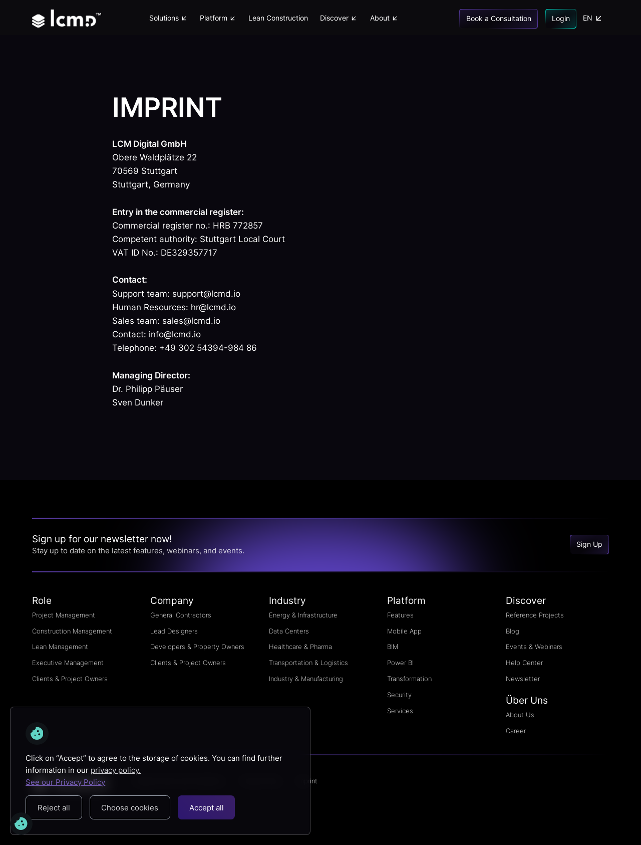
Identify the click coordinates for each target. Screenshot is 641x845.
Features (400, 615)
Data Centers (289, 631)
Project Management (63, 615)
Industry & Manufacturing (306, 679)
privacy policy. (116, 770)
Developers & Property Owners (197, 647)
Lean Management (60, 647)
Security (399, 695)
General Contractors (180, 615)
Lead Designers (174, 631)
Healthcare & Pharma (300, 647)
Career (516, 731)
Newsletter (523, 679)
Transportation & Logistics (308, 663)
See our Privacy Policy (65, 782)
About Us (520, 715)
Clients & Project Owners (70, 679)
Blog (512, 631)
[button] (168, 18)
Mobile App (404, 631)
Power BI (400, 663)
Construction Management (72, 631)
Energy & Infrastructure (303, 615)
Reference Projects (535, 615)
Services (400, 711)
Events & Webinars (534, 647)
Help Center (524, 663)
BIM (392, 647)
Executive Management (68, 663)
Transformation (409, 679)
